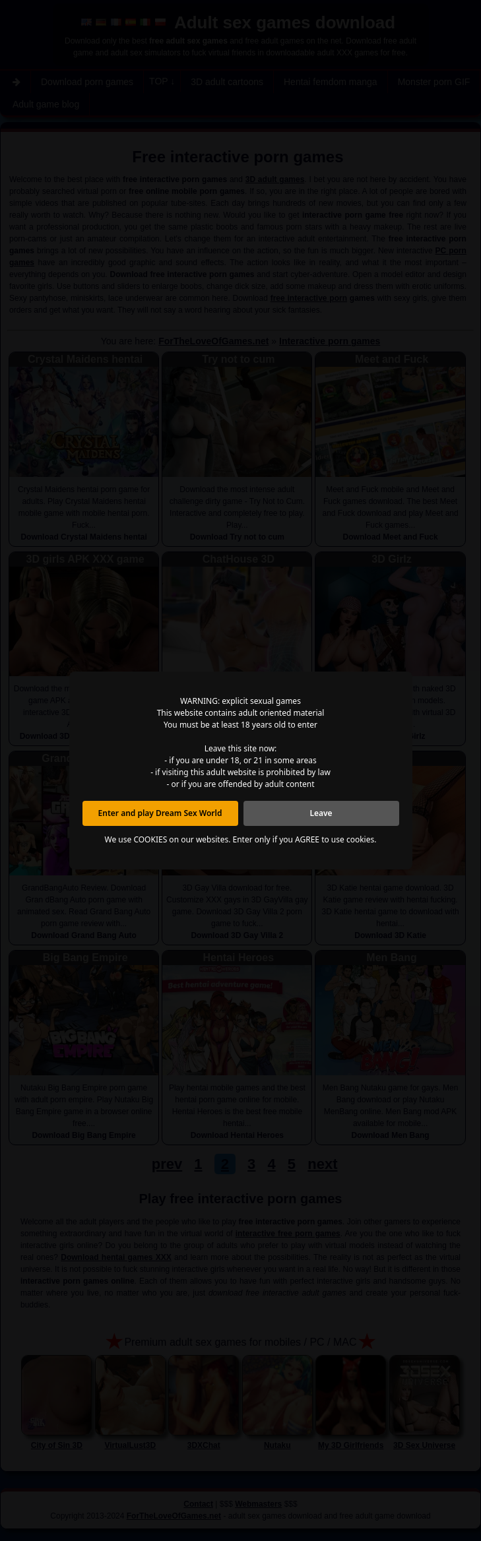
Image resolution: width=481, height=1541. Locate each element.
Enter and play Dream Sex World (160, 813)
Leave (320, 813)
